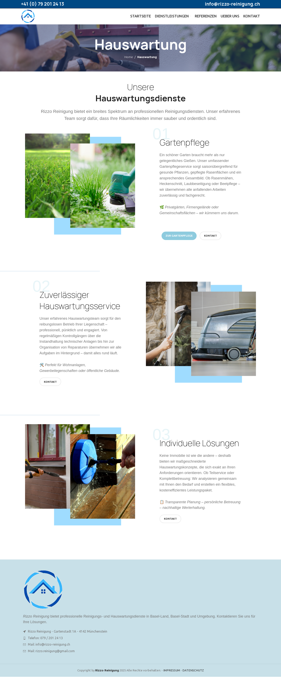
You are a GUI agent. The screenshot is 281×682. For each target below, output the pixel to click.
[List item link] (140, 643)
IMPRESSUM (171, 675)
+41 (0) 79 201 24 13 (42, 4)
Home (128, 62)
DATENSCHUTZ (193, 675)
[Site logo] (30, 18)
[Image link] (43, 594)
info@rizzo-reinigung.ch (232, 4)
